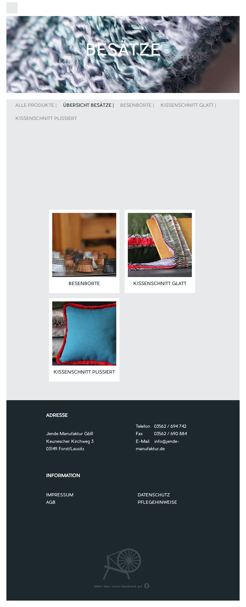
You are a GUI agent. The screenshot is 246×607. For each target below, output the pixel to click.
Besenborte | (137, 106)
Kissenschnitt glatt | (188, 106)
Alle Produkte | (36, 106)
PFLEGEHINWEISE (157, 503)
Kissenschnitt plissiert (46, 119)
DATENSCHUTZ (154, 495)
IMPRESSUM (59, 495)
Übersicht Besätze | (88, 106)
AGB (50, 503)
